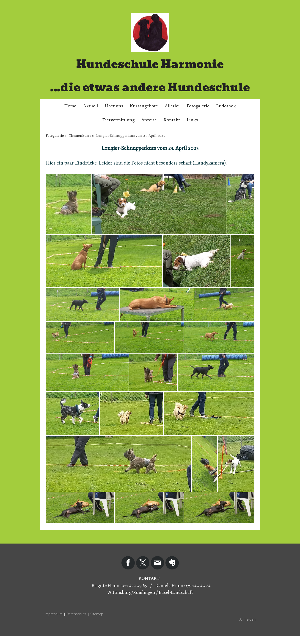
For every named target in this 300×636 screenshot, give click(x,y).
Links (192, 120)
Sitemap (96, 613)
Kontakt (172, 120)
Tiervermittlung (118, 120)
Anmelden (247, 619)
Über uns (114, 106)
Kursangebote (144, 106)
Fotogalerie (198, 106)
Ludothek (226, 106)
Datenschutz (76, 613)
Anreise (149, 120)
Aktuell (90, 106)
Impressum (54, 613)
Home (70, 106)
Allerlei (172, 106)
